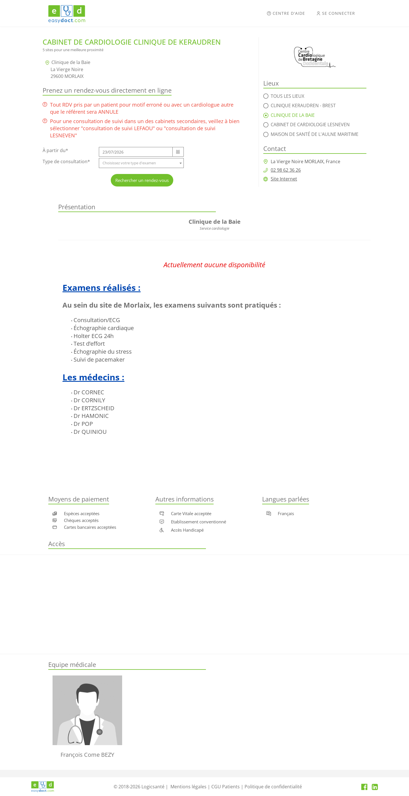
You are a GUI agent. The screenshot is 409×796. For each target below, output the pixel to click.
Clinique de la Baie (293, 115)
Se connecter (335, 13)
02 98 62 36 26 (286, 170)
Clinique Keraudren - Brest (303, 105)
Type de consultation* (66, 161)
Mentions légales (188, 786)
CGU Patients (225, 786)
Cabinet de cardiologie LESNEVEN (310, 124)
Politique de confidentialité (273, 786)
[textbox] (141, 163)
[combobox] (141, 163)
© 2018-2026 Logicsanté (139, 786)
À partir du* (55, 150)
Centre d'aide (286, 13)
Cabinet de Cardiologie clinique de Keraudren (132, 42)
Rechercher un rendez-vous (142, 180)
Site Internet (284, 179)
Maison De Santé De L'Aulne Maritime (314, 134)
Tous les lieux (287, 96)
